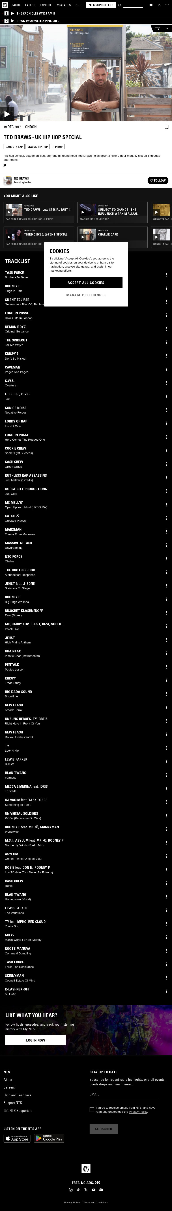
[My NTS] (159, 5)
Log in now (35, 1040)
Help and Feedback (17, 1095)
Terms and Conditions (96, 1202)
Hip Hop (57, 146)
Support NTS (13, 1102)
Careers (9, 1087)
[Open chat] (151, 4)
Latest (30, 5)
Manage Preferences (86, 295)
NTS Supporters (101, 5)
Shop (79, 5)
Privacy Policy (138, 1111)
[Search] (119, 5)
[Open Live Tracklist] (156, 28)
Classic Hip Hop (38, 146)
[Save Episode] (166, 126)
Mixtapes (64, 5)
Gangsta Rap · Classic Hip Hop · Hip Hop (29, 219)
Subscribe (104, 1129)
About (8, 1079)
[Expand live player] (167, 28)
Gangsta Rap (14, 146)
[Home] (5, 5)
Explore (46, 5)
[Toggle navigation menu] (166, 5)
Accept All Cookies (86, 282)
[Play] (86, 73)
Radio (15, 5)
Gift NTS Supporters (18, 1110)
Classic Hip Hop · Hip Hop (94, 219)
